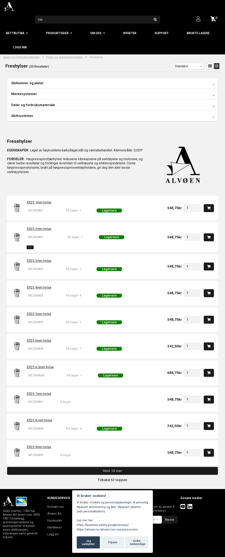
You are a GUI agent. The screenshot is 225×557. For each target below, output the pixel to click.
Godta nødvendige (137, 542)
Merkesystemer (24, 94)
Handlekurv (54, 527)
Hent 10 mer (112, 471)
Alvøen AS (54, 513)
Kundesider (54, 520)
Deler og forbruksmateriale (21, 57)
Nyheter (129, 33)
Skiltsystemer (22, 116)
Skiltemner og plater (27, 83)
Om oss (96, 33)
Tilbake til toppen (112, 480)
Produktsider (57, 33)
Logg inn (20, 47)
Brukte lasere (198, 33)
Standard (181, 66)
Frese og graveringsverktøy (64, 57)
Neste (169, 520)
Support (162, 33)
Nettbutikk (15, 33)
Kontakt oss (55, 506)
